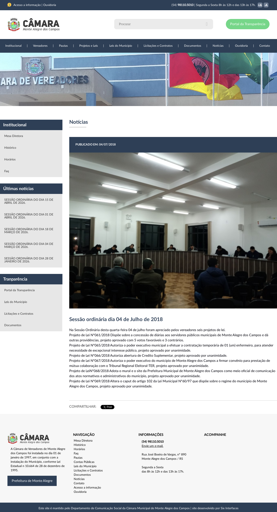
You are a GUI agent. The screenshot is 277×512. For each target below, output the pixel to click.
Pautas (63, 45)
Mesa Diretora (13, 136)
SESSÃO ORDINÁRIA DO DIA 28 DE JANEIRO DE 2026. (28, 260)
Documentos (192, 45)
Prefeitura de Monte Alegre (32, 481)
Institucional (13, 45)
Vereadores (40, 45)
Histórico (10, 147)
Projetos (64, 112)
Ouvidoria (241, 45)
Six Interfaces (229, 508)
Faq (6, 171)
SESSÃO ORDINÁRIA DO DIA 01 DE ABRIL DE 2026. (28, 216)
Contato (264, 45)
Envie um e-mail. (152, 446)
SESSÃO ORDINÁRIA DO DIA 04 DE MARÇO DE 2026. (28, 246)
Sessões (86, 112)
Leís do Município (120, 45)
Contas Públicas (84, 462)
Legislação (109, 112)
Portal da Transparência (247, 24)
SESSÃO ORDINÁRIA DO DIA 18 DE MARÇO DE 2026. (28, 231)
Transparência (136, 112)
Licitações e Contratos (158, 45)
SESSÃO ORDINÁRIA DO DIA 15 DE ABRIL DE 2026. (28, 201)
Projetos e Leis (88, 45)
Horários (10, 159)
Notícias (218, 45)
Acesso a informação (87, 487)
